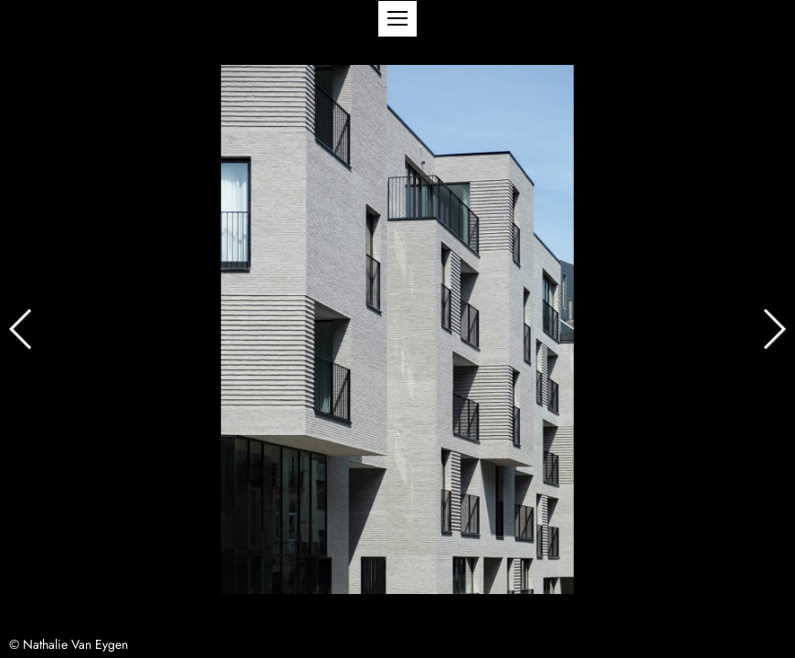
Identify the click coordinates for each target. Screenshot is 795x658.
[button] (397, 19)
